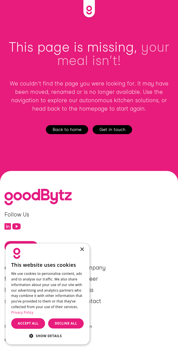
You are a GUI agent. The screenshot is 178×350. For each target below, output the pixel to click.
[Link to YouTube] (16, 226)
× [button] (82, 249)
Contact (90, 301)
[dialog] (48, 294)
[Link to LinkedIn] (7, 226)
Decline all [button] (66, 323)
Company (93, 267)
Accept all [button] (28, 323)
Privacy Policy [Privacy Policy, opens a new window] (22, 312)
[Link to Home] (89, 9)
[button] (47, 335)
